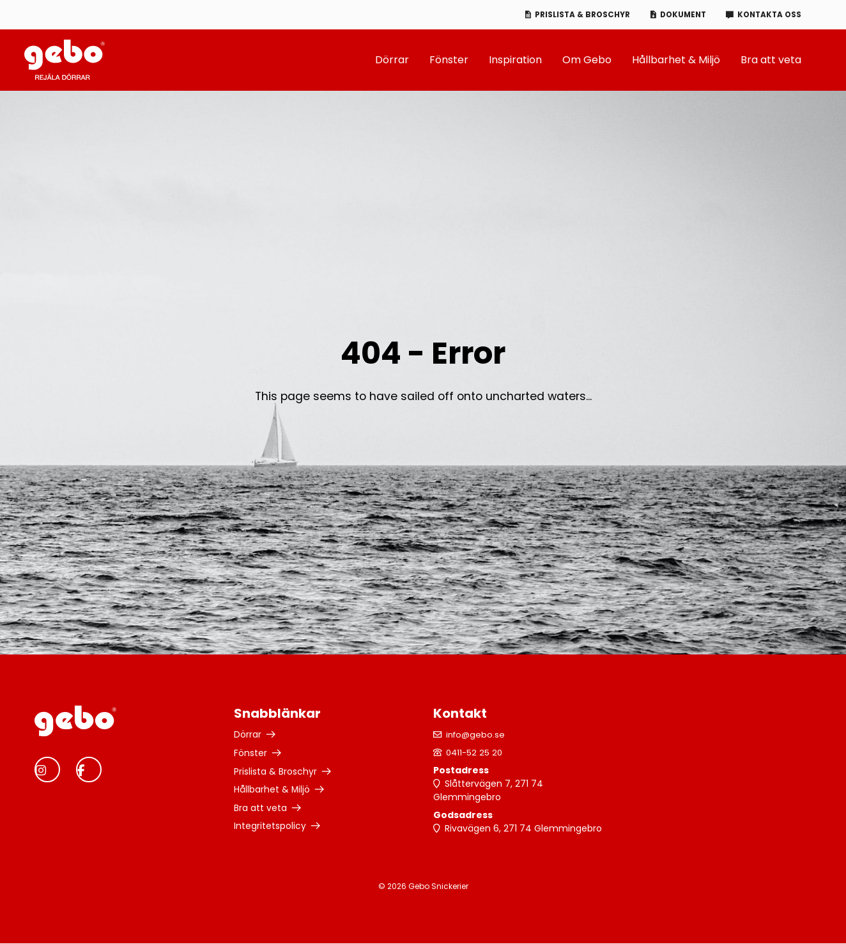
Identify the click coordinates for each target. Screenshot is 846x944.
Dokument (677, 14)
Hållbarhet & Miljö (676, 59)
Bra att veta (771, 59)
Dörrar (392, 59)
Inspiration (515, 59)
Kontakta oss (767, 14)
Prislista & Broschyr (575, 14)
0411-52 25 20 (476, 753)
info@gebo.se (477, 735)
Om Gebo (586, 59)
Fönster (448, 59)
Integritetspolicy (270, 824)
